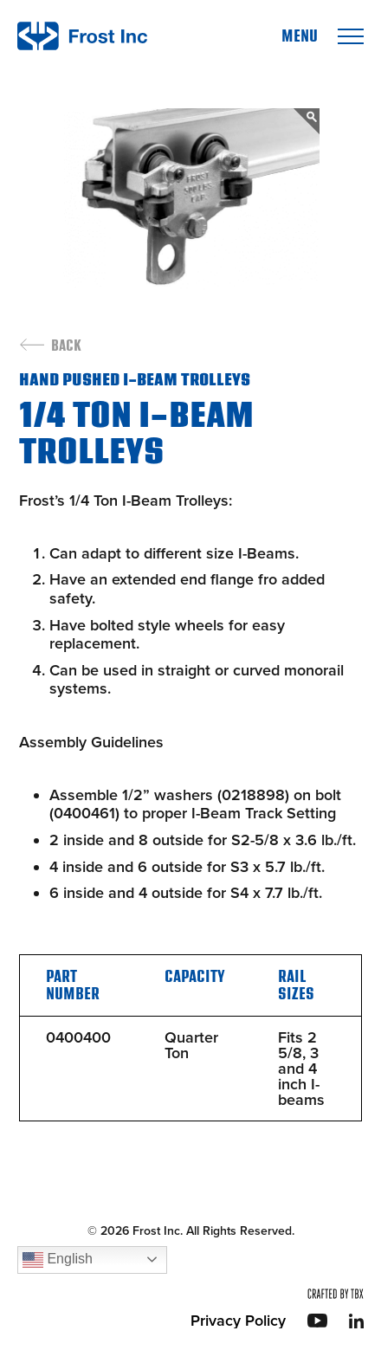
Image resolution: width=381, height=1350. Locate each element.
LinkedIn (356, 1321)
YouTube (317, 1320)
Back (66, 346)
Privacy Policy (238, 1320)
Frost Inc (82, 36)
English (58, 1260)
